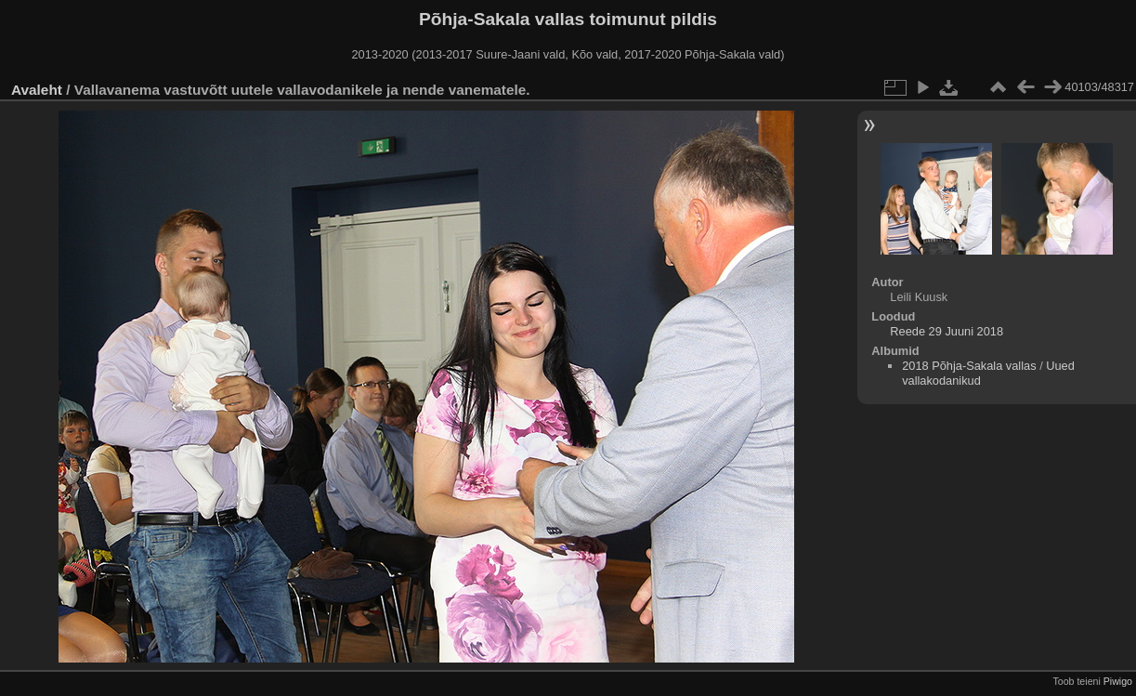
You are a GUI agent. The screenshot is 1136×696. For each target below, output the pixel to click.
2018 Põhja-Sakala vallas (969, 366)
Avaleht (36, 90)
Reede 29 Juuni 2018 (946, 331)
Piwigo (1117, 681)
